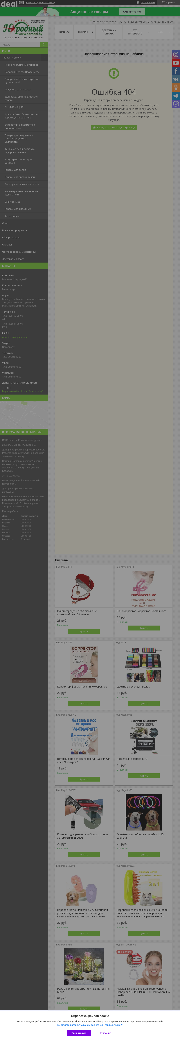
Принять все (78, 1033)
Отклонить (106, 1033)
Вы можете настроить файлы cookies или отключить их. (88, 1025)
